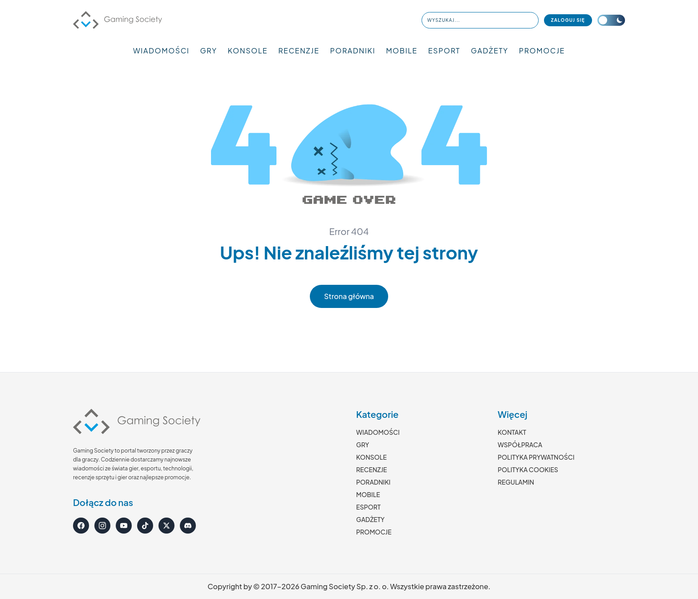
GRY (208, 50)
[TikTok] (145, 526)
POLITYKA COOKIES (528, 469)
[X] (166, 526)
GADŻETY (489, 50)
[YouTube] (124, 526)
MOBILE (402, 50)
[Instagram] (102, 526)
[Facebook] (81, 526)
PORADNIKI (352, 50)
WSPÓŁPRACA (520, 445)
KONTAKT (512, 432)
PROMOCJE (542, 50)
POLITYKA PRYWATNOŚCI (536, 457)
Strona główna (349, 296)
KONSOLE (248, 50)
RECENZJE (298, 50)
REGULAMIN (516, 482)
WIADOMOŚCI (161, 50)
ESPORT (444, 50)
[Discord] (188, 526)
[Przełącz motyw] (611, 20)
